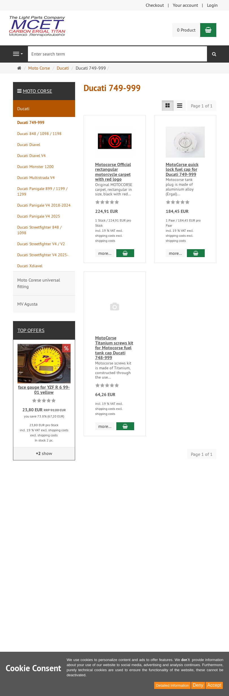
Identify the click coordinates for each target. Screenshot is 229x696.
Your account (185, 5)
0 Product (186, 30)
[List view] (168, 105)
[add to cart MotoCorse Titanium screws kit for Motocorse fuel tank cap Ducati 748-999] (125, 426)
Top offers (31, 330)
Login (212, 5)
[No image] (114, 307)
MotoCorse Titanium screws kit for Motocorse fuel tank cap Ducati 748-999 (114, 348)
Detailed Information (172, 685)
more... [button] (104, 253)
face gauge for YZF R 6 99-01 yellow (44, 389)
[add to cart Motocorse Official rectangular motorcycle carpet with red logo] (125, 253)
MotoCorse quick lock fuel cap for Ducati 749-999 (182, 169)
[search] (214, 54)
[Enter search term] (117, 53)
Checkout (155, 5)
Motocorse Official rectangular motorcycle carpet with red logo (113, 172)
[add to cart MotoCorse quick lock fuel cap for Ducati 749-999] (195, 253)
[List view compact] (179, 105)
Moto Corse (37, 91)
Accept (214, 685)
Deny (198, 685)
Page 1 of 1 (202, 106)
